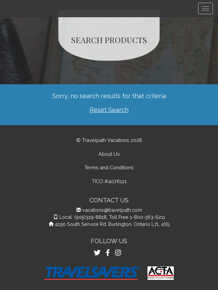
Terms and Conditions (109, 167)
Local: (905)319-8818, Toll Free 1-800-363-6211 (112, 217)
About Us (109, 154)
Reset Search (109, 109)
